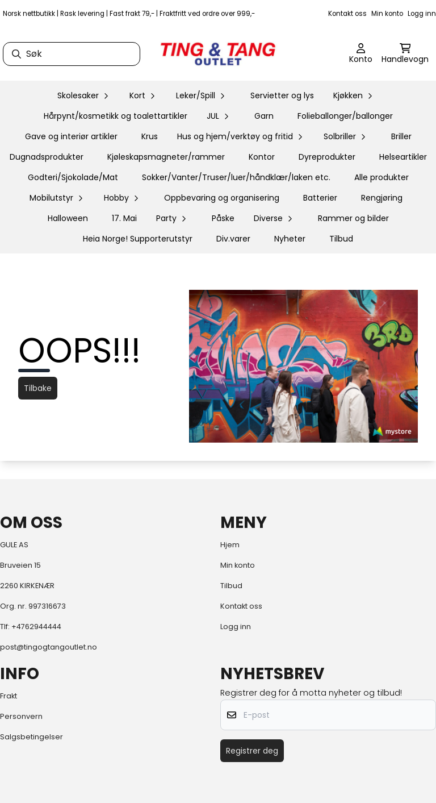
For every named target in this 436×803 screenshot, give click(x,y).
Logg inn (422, 13)
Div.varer (233, 238)
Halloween (68, 218)
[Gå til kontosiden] (361, 54)
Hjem (230, 545)
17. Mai (124, 218)
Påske (223, 218)
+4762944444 (36, 626)
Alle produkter (381, 177)
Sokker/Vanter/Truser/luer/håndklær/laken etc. (236, 177)
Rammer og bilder (353, 218)
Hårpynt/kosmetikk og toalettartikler (115, 116)
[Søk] (71, 54)
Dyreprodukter (327, 157)
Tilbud (341, 238)
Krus (149, 136)
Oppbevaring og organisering (221, 197)
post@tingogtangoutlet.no (48, 647)
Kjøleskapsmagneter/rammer (166, 157)
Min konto (387, 13)
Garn (264, 116)
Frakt (8, 696)
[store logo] (218, 54)
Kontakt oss (347, 13)
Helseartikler (403, 157)
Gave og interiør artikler (71, 136)
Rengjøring (382, 197)
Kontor (262, 157)
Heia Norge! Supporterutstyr (137, 238)
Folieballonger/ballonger (345, 116)
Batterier (320, 197)
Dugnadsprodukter (46, 157)
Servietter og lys (282, 95)
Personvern (21, 716)
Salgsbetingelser (31, 737)
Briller (401, 136)
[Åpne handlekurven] (405, 54)
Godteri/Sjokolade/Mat (73, 177)
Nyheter (289, 238)
